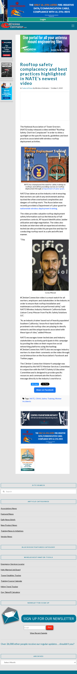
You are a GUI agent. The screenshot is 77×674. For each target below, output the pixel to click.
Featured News (27, 88)
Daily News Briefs (8, 519)
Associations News (9, 508)
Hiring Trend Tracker (9, 586)
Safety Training (48, 398)
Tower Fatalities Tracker (11, 575)
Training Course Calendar (11, 581)
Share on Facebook (44, 390)
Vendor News (6, 536)
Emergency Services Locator (12, 564)
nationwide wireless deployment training (38, 208)
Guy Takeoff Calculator (10, 592)
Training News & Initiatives (12, 531)
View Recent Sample (38, 633)
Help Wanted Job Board (10, 570)
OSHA (38, 398)
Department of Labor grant (53, 189)
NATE (32, 398)
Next (50, 627)
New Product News (9, 525)
